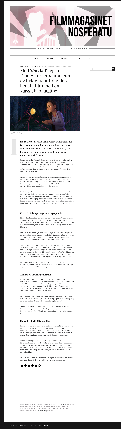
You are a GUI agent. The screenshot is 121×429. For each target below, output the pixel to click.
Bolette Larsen (24, 66)
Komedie (63, 66)
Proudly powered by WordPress (19, 425)
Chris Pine (51, 406)
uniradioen (28, 411)
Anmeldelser (49, 59)
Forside (35, 59)
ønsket (22, 411)
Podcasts (64, 59)
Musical (68, 66)
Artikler (77, 59)
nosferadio (60, 408)
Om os (90, 59)
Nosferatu (68, 408)
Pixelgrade (45, 425)
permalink (49, 411)
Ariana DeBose (33, 406)
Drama (63, 406)
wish (34, 411)
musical (54, 408)
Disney (58, 406)
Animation (44, 66)
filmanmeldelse (25, 408)
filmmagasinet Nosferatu (39, 408)
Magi (49, 408)
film (67, 406)
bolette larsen (43, 406)
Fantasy (58, 66)
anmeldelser (24, 406)
